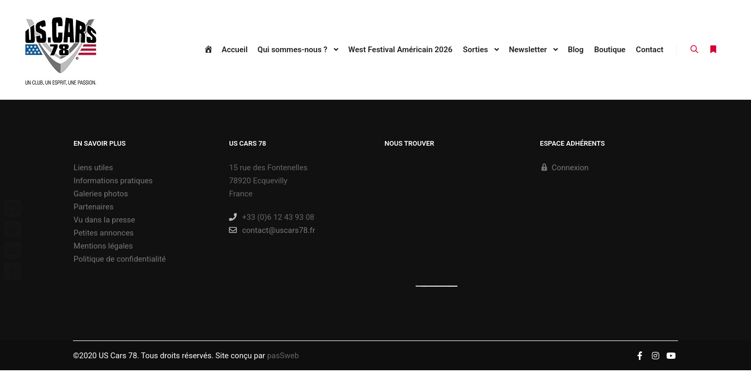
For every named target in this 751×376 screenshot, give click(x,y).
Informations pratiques (113, 180)
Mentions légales (103, 246)
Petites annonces (104, 233)
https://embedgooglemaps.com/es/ (429, 286)
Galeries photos (101, 193)
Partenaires (94, 207)
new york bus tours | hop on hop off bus (448, 286)
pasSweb (283, 355)
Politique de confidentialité (120, 259)
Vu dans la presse (104, 220)
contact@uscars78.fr (272, 230)
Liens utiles (93, 167)
